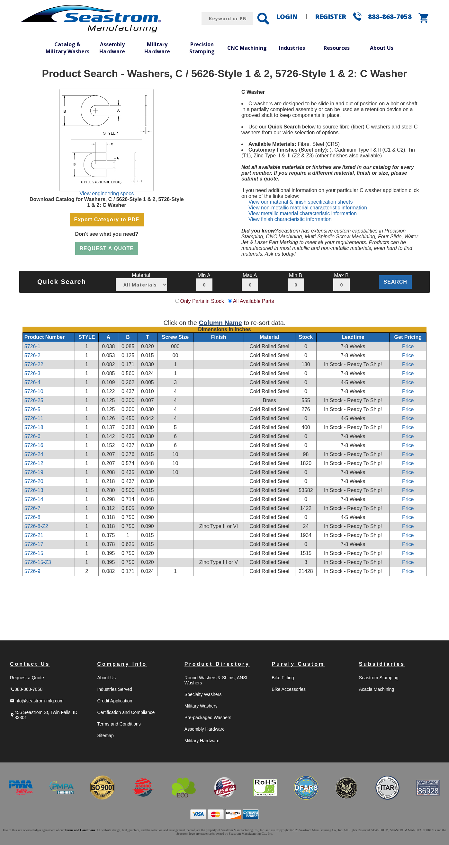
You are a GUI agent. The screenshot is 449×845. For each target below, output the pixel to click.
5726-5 (32, 409)
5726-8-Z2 (36, 526)
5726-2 (32, 355)
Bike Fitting (283, 677)
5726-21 (33, 535)
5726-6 (32, 436)
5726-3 (32, 373)
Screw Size (175, 337)
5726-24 (33, 454)
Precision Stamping (202, 48)
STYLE (86, 337)
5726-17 (33, 544)
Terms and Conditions (118, 723)
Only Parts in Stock (202, 301)
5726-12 (33, 463)
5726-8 (32, 517)
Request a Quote (27, 677)
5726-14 (33, 499)
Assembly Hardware (112, 48)
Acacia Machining (376, 689)
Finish (218, 337)
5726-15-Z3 (37, 562)
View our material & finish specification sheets (300, 202)
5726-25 (33, 400)
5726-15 (33, 553)
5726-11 (33, 418)
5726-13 (33, 490)
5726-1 (32, 346)
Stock (306, 337)
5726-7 (32, 508)
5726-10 (33, 391)
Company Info (122, 664)
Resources (337, 47)
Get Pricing (408, 337)
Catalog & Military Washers (67, 48)
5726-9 (32, 571)
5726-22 (33, 364)
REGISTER (330, 16)
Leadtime (353, 337)
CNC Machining (247, 47)
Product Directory (217, 664)
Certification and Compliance (126, 712)
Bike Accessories (289, 689)
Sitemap (105, 735)
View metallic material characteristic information (302, 213)
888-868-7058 (390, 16)
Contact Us (30, 664)
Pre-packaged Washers (207, 717)
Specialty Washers (202, 694)
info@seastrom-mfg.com (37, 700)
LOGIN (287, 16)
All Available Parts (253, 301)
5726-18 (33, 427)
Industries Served (114, 689)
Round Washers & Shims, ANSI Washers (215, 680)
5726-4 (32, 382)
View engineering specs (106, 193)
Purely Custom (298, 664)
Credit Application (114, 700)
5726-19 (33, 472)
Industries (292, 47)
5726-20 (33, 481)
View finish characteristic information (289, 219)
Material (269, 337)
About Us (381, 47)
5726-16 (33, 445)
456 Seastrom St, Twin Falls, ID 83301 (43, 715)
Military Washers (201, 706)
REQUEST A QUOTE (107, 248)
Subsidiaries (382, 664)
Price (408, 346)
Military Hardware (157, 48)
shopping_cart (424, 18)
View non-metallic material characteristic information (307, 207)
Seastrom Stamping (379, 677)
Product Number (44, 337)
